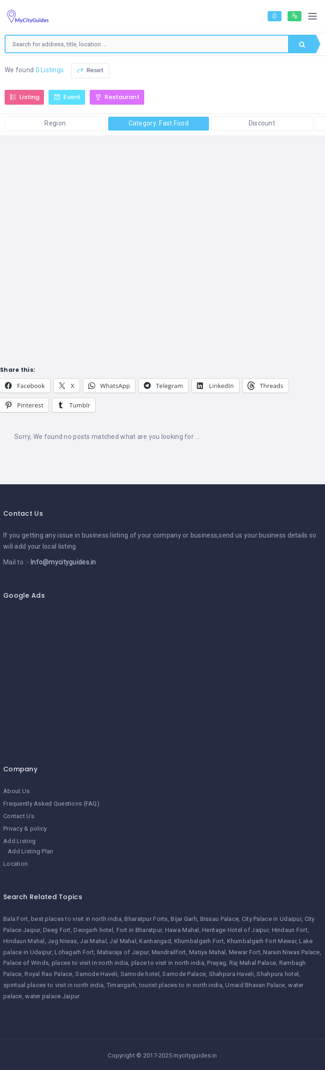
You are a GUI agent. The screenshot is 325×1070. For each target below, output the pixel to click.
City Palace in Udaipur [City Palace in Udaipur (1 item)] (271, 918)
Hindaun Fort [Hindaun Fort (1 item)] (289, 929)
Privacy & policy (25, 828)
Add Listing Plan (30, 851)
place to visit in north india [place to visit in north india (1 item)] (167, 962)
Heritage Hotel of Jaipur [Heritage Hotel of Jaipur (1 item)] (235, 929)
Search (302, 44)
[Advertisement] (159, 677)
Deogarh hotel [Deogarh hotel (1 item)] (93, 929)
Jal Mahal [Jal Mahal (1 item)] (123, 941)
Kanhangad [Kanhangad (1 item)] (155, 941)
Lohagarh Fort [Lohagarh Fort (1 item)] (74, 952)
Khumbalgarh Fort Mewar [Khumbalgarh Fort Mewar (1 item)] (261, 941)
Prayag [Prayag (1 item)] (216, 962)
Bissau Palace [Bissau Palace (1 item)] (219, 918)
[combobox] (147, 44)
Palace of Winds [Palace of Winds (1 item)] (26, 962)
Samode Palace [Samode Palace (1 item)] (184, 973)
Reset (90, 70)
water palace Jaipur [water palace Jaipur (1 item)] (52, 996)
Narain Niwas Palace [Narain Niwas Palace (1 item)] (291, 952)
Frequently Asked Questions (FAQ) (51, 803)
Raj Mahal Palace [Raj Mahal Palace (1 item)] (252, 962)
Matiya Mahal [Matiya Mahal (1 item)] (207, 952)
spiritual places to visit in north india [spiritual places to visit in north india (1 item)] (53, 985)
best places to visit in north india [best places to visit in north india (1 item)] (76, 918)
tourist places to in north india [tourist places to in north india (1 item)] (180, 985)
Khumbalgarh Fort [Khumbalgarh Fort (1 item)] (199, 941)
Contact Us (18, 816)
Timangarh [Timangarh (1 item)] (121, 985)
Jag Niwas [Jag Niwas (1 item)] (62, 941)
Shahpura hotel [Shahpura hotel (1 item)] (278, 973)
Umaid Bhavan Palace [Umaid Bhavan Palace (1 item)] (255, 985)
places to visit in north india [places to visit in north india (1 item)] (90, 962)
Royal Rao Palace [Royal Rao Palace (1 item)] (48, 973)
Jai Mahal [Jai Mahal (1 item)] (93, 941)
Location (15, 863)
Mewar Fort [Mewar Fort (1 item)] (244, 952)
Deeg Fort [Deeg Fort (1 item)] (57, 929)
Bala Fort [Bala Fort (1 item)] (15, 918)
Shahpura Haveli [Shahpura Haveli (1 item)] (231, 973)
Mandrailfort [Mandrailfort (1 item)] (169, 952)
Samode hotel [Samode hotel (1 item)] (140, 973)
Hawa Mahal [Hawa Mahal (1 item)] (182, 929)
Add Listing (19, 841)
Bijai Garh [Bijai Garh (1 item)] (184, 918)
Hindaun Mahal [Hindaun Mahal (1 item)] (24, 941)
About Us (16, 791)
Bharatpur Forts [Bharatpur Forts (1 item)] (145, 918)
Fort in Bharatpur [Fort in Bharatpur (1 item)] (139, 929)
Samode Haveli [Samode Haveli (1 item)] (96, 973)
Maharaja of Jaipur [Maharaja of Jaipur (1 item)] (123, 952)
